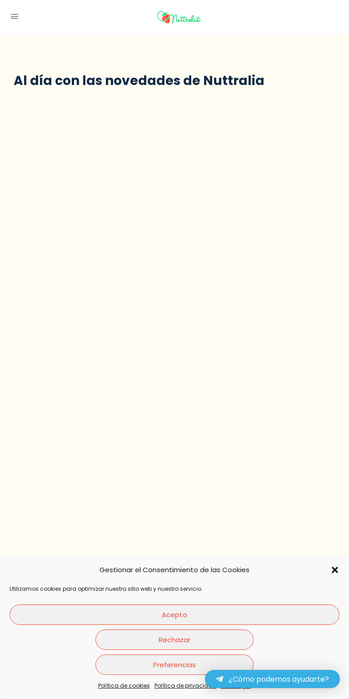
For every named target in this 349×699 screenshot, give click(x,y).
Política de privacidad (185, 685)
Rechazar (174, 639)
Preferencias (174, 664)
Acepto (174, 614)
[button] (334, 569)
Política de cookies (124, 685)
